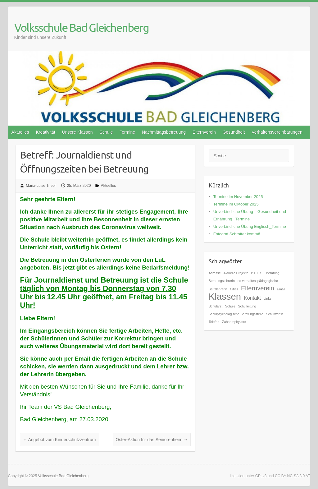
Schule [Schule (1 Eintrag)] (230, 306)
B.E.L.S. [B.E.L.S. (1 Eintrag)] (257, 273)
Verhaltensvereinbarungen (277, 132)
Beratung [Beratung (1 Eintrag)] (272, 273)
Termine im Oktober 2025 (236, 204)
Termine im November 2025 (238, 196)
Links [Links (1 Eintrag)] (267, 298)
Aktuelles (20, 132)
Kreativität (45, 132)
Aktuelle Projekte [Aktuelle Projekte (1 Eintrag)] (236, 273)
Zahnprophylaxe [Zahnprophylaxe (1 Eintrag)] (234, 322)
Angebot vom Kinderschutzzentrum (59, 439)
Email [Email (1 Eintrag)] (281, 289)
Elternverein (204, 132)
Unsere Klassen (77, 132)
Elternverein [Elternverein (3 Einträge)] (257, 288)
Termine (127, 132)
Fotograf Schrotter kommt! (236, 234)
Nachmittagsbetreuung (164, 132)
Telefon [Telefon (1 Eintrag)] (214, 322)
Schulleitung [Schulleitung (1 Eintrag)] (247, 306)
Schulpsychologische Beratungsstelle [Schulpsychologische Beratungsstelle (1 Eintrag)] (236, 314)
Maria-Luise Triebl (40, 185)
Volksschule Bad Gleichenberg (81, 27)
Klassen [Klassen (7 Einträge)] (225, 296)
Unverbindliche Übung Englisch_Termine (249, 226)
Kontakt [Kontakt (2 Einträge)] (252, 298)
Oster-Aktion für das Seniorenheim (152, 439)
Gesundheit (234, 132)
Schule (106, 132)
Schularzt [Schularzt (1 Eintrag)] (215, 306)
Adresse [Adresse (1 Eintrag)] (215, 273)
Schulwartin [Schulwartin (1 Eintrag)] (274, 314)
